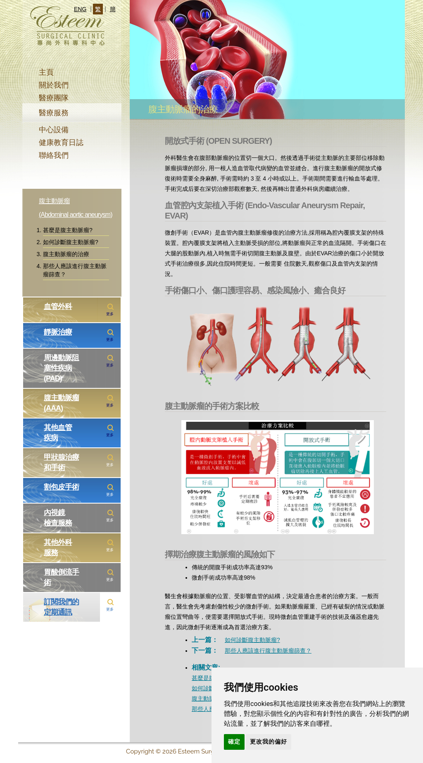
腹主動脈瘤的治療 (66, 254)
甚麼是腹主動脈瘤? (68, 230)
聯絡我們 (54, 155)
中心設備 (54, 130)
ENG (80, 9)
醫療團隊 (54, 98)
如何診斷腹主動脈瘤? (70, 242)
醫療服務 (54, 113)
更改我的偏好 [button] (268, 741)
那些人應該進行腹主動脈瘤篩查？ (75, 270)
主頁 (46, 72)
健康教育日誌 (61, 142)
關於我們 (54, 85)
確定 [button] (234, 741)
